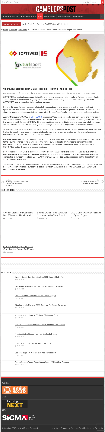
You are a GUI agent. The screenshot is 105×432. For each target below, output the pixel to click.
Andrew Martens (11, 93)
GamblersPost (77, 428)
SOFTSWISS (36, 117)
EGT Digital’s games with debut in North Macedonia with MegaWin (17, 182)
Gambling (13, 30)
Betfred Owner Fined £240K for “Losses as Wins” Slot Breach (52, 213)
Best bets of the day (10, 16)
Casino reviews (78, 16)
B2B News (23, 30)
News (40, 16)
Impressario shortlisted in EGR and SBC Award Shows (37, 315)
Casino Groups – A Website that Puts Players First (35, 353)
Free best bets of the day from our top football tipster (36, 334)
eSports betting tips (28, 16)
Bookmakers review (64, 16)
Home (4, 30)
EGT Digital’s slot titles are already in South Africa (87, 181)
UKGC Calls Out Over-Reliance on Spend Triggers (86, 213)
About (16, 2)
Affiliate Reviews (49, 16)
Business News (47, 93)
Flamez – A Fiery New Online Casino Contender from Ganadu (40, 325)
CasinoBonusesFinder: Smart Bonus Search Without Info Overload (42, 362)
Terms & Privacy (7, 2)
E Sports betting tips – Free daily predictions (33, 343)
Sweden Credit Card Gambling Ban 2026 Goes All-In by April (45, 24)
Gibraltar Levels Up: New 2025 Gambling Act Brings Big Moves (18, 247)
